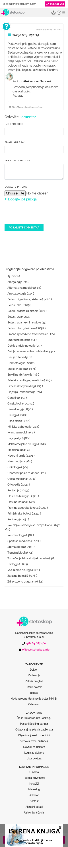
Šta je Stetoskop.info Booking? (34, 704)
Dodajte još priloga (21, 199)
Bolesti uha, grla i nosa (21, 328)
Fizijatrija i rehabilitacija (21, 392)
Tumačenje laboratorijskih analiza (28, 558)
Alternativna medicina (21, 287)
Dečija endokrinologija (21, 345)
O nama (34, 758)
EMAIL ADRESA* (15, 142)
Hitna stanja (14, 421)
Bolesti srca (14, 316)
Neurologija (14, 461)
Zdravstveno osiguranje (22, 581)
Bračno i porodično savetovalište (27, 334)
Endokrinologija (17, 368)
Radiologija (14, 519)
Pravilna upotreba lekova (22, 507)
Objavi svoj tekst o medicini (34, 721)
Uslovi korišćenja (34, 798)
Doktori (34, 656)
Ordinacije (34, 661)
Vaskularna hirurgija (19, 570)
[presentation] (32, 212)
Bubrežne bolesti (18, 340)
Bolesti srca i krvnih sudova (24, 322)
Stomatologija (16, 547)
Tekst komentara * (18, 160)
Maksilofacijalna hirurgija (22, 444)
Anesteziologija (16, 293)
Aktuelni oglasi (34, 793)
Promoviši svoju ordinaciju (34, 727)
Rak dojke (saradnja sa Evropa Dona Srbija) (33, 525)
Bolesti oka (14, 305)
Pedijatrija (13, 490)
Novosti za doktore (34, 733)
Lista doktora (34, 744)
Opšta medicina (17, 478)
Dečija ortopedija (17, 357)
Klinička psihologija (19, 426)
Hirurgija (12, 415)
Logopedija (14, 438)
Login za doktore (34, 739)
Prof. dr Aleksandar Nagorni (32, 81)
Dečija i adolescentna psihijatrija (27, 351)
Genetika (13, 397)
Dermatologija (16, 363)
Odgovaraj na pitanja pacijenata (34, 715)
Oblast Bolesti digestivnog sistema (25, 107)
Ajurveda (12, 276)
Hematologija (15, 409)
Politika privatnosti (34, 764)
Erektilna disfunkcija (19, 374)
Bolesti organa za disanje (22, 311)
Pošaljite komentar (24, 227)
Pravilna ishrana (17, 502)
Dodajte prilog (16, 186)
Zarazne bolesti (16, 575)
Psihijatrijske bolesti (19, 513)
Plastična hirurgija (18, 496)
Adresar (34, 781)
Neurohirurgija (16, 455)
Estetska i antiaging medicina (25, 380)
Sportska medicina (18, 541)
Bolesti (34, 679)
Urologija (12, 564)
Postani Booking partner (34, 710)
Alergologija (14, 282)
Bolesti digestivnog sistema (24, 299)
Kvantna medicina (18, 432)
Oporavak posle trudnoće (23, 473)
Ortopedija (13, 484)
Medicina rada (16, 450)
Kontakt (34, 787)
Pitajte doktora (34, 673)
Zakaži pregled (34, 667)
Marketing (34, 775)
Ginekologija (15, 403)
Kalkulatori (34, 690)
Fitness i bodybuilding (21, 386)
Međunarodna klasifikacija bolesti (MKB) (34, 684)
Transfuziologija (17, 552)
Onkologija (14, 467)
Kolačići (34, 769)
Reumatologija (16, 535)
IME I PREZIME (14, 124)
